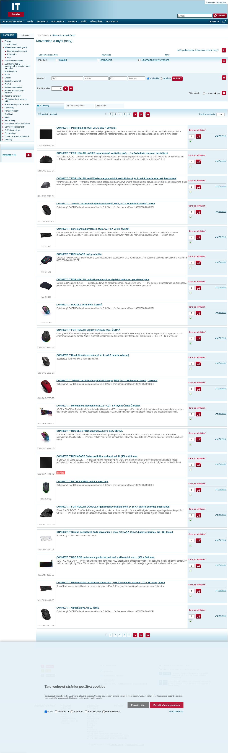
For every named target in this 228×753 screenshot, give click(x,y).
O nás (30, 21)
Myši (167, 55)
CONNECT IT (106, 60)
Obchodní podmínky (13, 21)
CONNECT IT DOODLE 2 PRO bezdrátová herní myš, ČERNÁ (89, 431)
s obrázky (44, 106)
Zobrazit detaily (176, 704)
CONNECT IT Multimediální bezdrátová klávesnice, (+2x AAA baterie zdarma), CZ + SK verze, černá (110, 582)
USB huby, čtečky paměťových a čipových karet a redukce (17, 66)
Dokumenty (57, 21)
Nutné (50, 704)
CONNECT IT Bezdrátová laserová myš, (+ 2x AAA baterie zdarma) (92, 355)
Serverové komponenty (15, 127)
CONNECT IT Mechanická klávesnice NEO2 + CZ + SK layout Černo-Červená (98, 405)
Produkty (42, 21)
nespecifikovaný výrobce (155, 60)
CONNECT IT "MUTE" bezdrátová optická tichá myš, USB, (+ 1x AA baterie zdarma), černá (105, 203)
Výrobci (25, 36)
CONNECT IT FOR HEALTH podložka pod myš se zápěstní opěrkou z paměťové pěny (102, 279)
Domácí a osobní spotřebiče (17, 136)
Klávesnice (106, 55)
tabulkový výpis (77, 106)
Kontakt (72, 21)
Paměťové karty (12, 111)
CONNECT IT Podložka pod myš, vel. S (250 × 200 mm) (86, 127)
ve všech (167, 78)
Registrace (221, 2)
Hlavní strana (43, 35)
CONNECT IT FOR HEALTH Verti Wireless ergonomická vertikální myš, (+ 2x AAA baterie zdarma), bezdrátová (116, 178)
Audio (7, 74)
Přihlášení (96, 21)
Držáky (8, 78)
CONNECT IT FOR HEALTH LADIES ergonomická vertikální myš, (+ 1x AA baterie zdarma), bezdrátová (112, 153)
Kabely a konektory (13, 96)
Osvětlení (9, 114)
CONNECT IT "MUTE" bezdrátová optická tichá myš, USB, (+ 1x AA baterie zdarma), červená (106, 380)
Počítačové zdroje (12, 130)
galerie (102, 106)
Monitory (8, 140)
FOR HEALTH (11, 71)
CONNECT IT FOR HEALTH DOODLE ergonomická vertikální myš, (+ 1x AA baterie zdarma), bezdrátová (112, 506)
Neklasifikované (112, 704)
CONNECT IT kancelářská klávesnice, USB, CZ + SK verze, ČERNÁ (92, 229)
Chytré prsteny (11, 44)
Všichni (63, 60)
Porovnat (222, 136)
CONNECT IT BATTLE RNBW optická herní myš (82, 481)
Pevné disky (10, 120)
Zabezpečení (10, 133)
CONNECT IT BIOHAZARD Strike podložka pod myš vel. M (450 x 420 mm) (96, 456)
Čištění (8, 84)
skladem (209, 93)
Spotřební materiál (13, 81)
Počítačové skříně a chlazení (17, 124)
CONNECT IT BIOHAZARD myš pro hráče (79, 254)
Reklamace (112, 21)
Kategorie (8, 35)
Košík (84, 21)
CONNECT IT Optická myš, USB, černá (77, 607)
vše (218, 93)
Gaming (8, 41)
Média (7, 117)
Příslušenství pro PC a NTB (17, 104)
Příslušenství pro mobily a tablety (16, 100)
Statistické (78, 704)
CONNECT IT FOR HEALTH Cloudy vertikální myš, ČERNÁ (88, 330)
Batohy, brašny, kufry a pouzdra (14, 91)
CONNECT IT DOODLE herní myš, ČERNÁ (79, 304)
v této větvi (154, 78)
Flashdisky (9, 108)
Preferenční (63, 704)
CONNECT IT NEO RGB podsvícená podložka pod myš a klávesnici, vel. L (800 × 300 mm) (105, 557)
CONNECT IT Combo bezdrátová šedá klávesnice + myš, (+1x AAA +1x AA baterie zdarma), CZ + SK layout (114, 532)
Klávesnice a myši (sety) (16, 47)
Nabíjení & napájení (13, 87)
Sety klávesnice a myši (48, 55)
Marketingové (94, 704)
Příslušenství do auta (14, 61)
